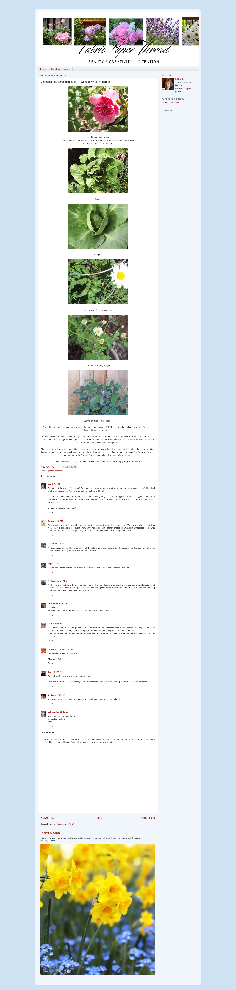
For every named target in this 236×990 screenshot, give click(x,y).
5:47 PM (56, 484)
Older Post (148, 817)
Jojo (50, 564)
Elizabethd (53, 603)
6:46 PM (59, 521)
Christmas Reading (60, 69)
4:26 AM (59, 624)
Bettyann (52, 695)
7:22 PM (61, 544)
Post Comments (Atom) (63, 824)
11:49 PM (63, 603)
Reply (50, 512)
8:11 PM (57, 564)
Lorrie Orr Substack (170, 103)
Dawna (51, 521)
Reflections (53, 581)
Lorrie (181, 79)
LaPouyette (53, 712)
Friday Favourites (50, 833)
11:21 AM (64, 712)
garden (51, 471)
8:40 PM (63, 581)
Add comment (48, 732)
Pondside (52, 544)
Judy (50, 672)
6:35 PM (61, 695)
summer (59, 471)
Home (43, 69)
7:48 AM (70, 649)
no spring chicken (56, 649)
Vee (49, 484)
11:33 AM (58, 672)
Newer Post (47, 817)
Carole (51, 624)
